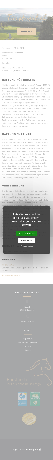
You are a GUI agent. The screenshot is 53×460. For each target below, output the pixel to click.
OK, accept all (27, 233)
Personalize (26, 240)
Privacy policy (27, 246)
